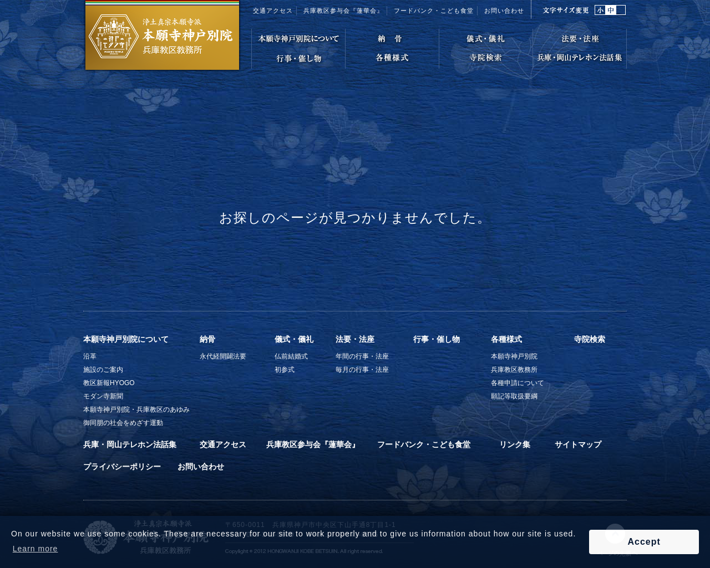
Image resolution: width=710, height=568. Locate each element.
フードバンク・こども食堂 (434, 10)
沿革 (90, 356)
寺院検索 (589, 339)
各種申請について (517, 383)
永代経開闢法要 (223, 356)
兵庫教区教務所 (514, 369)
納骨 (207, 339)
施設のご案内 (103, 369)
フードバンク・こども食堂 (423, 444)
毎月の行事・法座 (362, 369)
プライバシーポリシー (122, 466)
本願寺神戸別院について (126, 339)
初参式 (285, 369)
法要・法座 (355, 339)
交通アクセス (273, 10)
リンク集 (514, 444)
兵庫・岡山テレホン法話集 (129, 444)
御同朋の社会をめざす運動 (123, 423)
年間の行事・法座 (362, 356)
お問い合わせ (504, 10)
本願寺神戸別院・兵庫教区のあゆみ (136, 409)
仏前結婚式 (291, 356)
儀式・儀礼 (294, 339)
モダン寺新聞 (103, 396)
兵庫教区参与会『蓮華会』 (343, 10)
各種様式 (506, 339)
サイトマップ (578, 444)
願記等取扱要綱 (514, 396)
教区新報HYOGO (109, 383)
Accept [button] (643, 541)
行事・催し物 (436, 339)
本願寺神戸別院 (514, 356)
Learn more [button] (35, 548)
